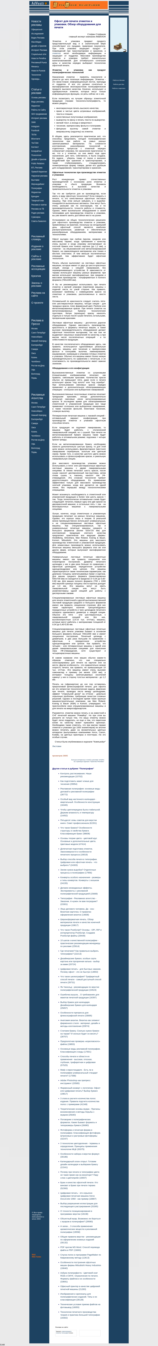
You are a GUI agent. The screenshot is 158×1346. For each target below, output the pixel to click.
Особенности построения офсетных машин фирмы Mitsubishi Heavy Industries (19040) (80, 1265)
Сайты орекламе (36, 257)
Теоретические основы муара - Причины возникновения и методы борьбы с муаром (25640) (80, 1112)
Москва (34, 328)
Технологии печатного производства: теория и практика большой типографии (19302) (80, 1315)
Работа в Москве (119, 80)
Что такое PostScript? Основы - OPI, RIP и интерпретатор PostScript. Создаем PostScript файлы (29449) (81, 933)
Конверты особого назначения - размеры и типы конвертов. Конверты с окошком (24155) (80, 880)
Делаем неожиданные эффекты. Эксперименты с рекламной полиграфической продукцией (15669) (79, 891)
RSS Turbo (36, 1257)
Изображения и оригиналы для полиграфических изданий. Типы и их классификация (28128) (78, 1297)
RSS (34, 1255)
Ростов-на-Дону (38, 365)
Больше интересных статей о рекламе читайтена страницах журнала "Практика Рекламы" (87, 760)
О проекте (37, 302)
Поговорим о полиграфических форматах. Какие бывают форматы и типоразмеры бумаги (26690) (78, 1122)
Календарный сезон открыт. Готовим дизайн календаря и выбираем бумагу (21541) (79, 1164)
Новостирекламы (36, 23)
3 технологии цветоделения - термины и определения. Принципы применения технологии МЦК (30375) (80, 1146)
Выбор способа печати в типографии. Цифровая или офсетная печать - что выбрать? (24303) (78, 862)
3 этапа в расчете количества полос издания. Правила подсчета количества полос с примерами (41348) (79, 1101)
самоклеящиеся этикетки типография (63, 1332)
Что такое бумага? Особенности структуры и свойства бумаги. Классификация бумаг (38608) (76, 831)
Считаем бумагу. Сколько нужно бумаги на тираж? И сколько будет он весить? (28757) (79, 1034)
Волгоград (35, 374)
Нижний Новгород (38, 341)
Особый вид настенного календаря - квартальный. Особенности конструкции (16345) (80, 802)
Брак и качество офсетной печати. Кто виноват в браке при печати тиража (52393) (79, 1185)
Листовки (56, 746)
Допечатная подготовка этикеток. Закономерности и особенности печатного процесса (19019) (76, 852)
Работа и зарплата (118, 88)
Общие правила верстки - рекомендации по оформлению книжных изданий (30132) (80, 1240)
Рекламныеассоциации (38, 267)
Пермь (34, 378)
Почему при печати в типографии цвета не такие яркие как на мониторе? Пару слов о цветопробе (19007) (79, 1175)
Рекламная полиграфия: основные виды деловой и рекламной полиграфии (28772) (80, 791)
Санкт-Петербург (38, 332)
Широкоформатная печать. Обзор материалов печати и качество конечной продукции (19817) (80, 922)
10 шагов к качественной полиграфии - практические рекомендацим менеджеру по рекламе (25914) (80, 943)
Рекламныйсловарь (38, 238)
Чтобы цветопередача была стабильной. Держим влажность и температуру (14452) (80, 812)
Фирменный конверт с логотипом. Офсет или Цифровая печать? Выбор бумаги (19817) (80, 1091)
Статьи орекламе (36, 91)
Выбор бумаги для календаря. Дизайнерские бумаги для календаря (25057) (78, 1005)
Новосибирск (36, 337)
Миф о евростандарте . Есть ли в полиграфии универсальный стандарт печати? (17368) (79, 1073)
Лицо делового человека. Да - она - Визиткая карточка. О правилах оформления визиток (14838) (77, 912)
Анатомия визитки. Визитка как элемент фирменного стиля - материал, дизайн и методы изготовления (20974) (80, 1023)
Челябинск (35, 361)
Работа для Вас (118, 84)
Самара (34, 349)
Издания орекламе (37, 248)
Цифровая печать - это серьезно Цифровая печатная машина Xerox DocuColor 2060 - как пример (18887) (78, 1196)
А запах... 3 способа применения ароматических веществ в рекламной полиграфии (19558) (78, 1229)
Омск (33, 353)
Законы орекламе (36, 284)
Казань (34, 357)
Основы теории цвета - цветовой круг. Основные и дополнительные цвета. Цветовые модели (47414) (78, 841)
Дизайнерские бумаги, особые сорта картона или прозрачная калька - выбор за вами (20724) (80, 961)
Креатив (36, 276)
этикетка (56, 53)
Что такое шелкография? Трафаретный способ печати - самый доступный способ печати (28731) (80, 979)
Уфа (33, 370)
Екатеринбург (37, 345)
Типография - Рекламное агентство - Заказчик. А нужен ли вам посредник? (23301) (79, 901)
